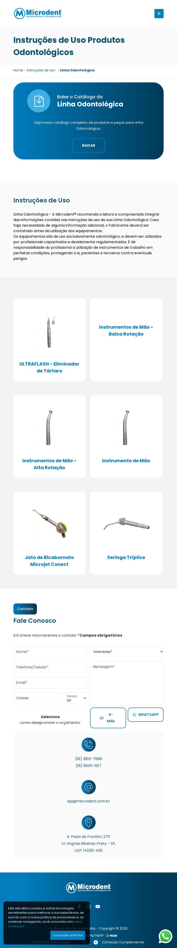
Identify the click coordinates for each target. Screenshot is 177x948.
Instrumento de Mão (126, 460)
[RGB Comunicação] (111, 935)
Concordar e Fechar (68, 935)
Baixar (88, 145)
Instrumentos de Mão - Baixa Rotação (126, 330)
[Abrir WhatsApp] (165, 936)
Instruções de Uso (41, 70)
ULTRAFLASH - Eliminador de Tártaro (49, 367)
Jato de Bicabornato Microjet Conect (49, 561)
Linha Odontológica (77, 70)
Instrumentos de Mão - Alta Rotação (49, 464)
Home (18, 70)
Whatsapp (146, 714)
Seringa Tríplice (126, 557)
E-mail (107, 718)
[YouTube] (97, 906)
